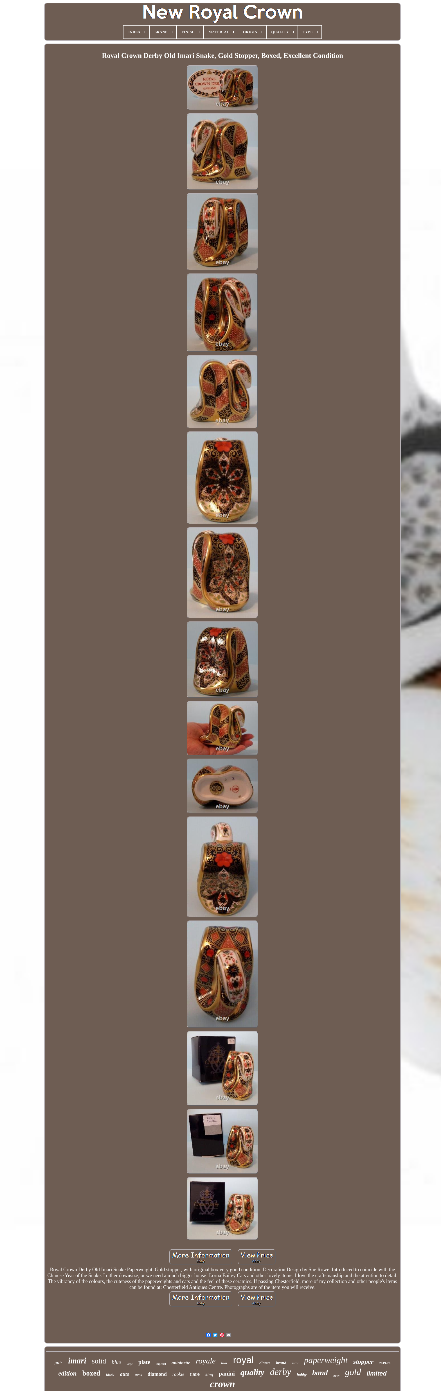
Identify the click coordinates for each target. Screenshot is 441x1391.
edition (67, 1373)
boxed (91, 1373)
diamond (157, 1374)
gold (353, 1372)
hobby (302, 1375)
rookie (178, 1374)
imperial (161, 1363)
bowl (336, 1375)
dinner (264, 1363)
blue (116, 1362)
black (110, 1375)
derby (280, 1372)
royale (206, 1360)
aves (138, 1375)
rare (195, 1374)
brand (281, 1363)
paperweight (326, 1360)
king (209, 1374)
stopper (363, 1361)
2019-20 (384, 1363)
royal (243, 1359)
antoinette (181, 1362)
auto (124, 1374)
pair (58, 1362)
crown (222, 1384)
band (320, 1373)
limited (377, 1373)
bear (224, 1363)
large (130, 1363)
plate (144, 1362)
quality (252, 1372)
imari (77, 1360)
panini (227, 1373)
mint (295, 1363)
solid (99, 1361)
